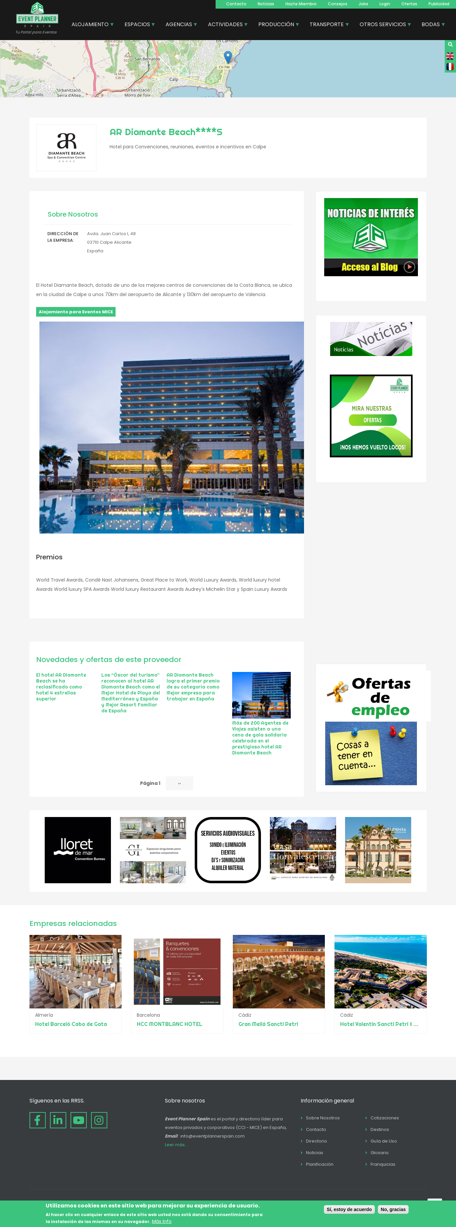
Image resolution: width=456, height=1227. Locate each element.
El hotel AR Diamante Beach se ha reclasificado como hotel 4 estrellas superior (61, 687)
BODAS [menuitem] (431, 25)
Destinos (380, 1129)
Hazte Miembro (301, 4)
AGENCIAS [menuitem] (179, 25)
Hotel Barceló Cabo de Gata (71, 1024)
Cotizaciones (385, 1118)
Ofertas (409, 4)
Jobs (363, 4)
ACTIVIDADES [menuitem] (225, 25)
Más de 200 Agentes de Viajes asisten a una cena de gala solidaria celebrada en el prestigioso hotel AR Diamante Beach (260, 738)
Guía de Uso (384, 1141)
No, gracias (393, 1209)
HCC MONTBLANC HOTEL (169, 1024)
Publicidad (439, 4)
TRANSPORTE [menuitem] (327, 25)
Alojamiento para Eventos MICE (76, 312)
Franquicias (383, 1164)
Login (385, 4)
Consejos (337, 4)
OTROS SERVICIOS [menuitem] (383, 25)
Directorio (316, 1141)
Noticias (266, 4)
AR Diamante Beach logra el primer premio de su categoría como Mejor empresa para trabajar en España (193, 687)
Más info (162, 1221)
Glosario (380, 1153)
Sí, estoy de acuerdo (349, 1209)
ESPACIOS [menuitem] (138, 25)
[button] (228, 57)
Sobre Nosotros (323, 1118)
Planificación (319, 1164)
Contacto (236, 4)
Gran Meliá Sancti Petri (268, 1024)
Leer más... (176, 1145)
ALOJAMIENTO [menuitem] (90, 25)
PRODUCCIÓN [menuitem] (276, 25)
